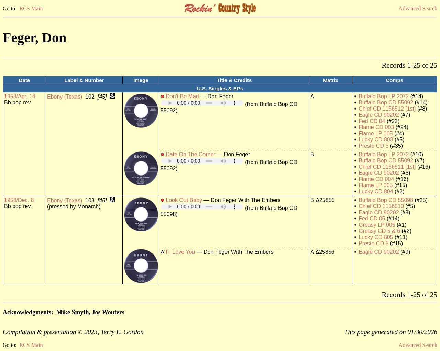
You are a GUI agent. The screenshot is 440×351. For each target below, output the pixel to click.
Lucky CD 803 (376, 140)
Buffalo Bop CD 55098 (386, 200)
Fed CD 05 (372, 219)
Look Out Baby (184, 200)
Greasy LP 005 (377, 225)
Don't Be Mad (182, 96)
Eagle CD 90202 (379, 115)
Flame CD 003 (376, 127)
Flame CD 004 (376, 179)
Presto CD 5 (373, 146)
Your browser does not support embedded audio (202, 103)
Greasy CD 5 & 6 (379, 231)
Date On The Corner (191, 154)
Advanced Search (418, 8)
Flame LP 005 (376, 133)
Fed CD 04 (372, 121)
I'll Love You (180, 252)
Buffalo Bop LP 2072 (384, 96)
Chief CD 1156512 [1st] (387, 109)
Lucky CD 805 (376, 237)
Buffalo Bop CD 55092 (386, 102)
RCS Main (31, 8)
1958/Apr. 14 (19, 96)
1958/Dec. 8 (19, 200)
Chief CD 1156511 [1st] (387, 167)
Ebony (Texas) (64, 97)
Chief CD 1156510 (381, 206)
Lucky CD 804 (376, 191)
